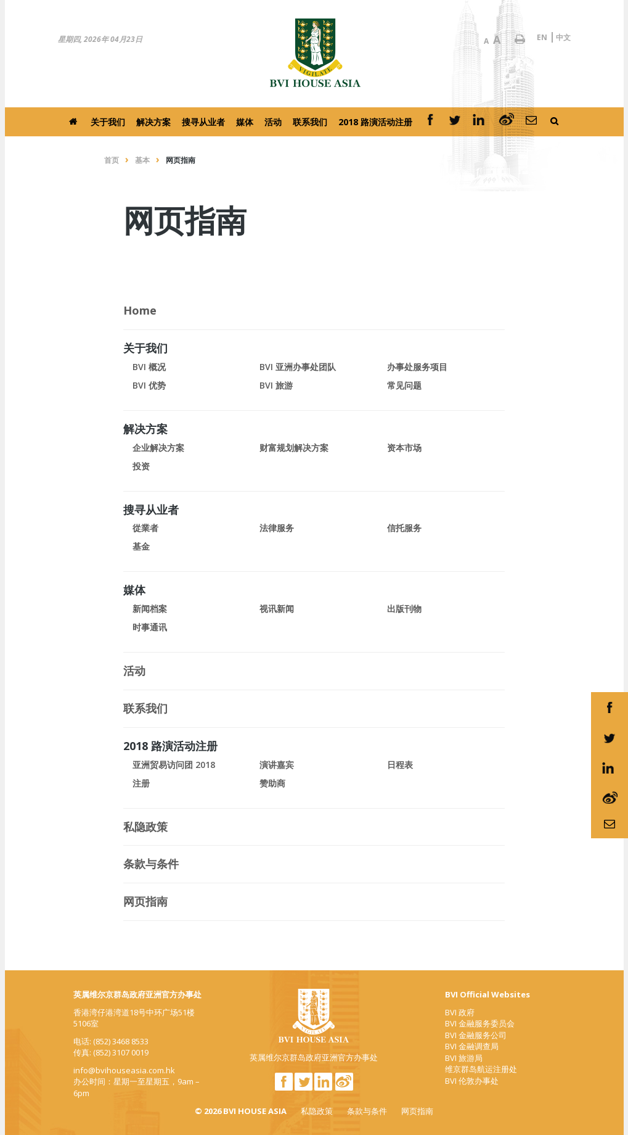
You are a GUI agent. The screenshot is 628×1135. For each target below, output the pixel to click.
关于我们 (108, 122)
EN (542, 37)
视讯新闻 (276, 608)
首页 (111, 160)
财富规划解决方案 (293, 447)
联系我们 (310, 122)
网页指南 (417, 1110)
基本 (142, 160)
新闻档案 (150, 608)
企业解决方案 (158, 447)
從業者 (145, 528)
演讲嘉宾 (276, 764)
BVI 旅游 (276, 385)
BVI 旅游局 (464, 1057)
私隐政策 (317, 1110)
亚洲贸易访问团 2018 (174, 764)
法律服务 (276, 528)
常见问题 (404, 385)
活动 (273, 122)
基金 (141, 546)
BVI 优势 (149, 385)
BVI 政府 (460, 1012)
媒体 (244, 122)
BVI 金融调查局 (472, 1046)
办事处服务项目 (417, 367)
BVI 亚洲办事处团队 (297, 367)
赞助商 (272, 783)
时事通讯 (150, 627)
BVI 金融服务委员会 (480, 1023)
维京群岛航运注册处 (481, 1069)
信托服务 (404, 528)
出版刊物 (404, 608)
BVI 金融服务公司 (476, 1035)
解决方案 (153, 122)
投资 (141, 466)
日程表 (400, 764)
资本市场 (404, 447)
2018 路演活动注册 (375, 122)
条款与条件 (367, 1110)
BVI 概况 (149, 367)
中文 (563, 37)
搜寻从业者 (203, 122)
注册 (141, 783)
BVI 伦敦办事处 (472, 1080)
